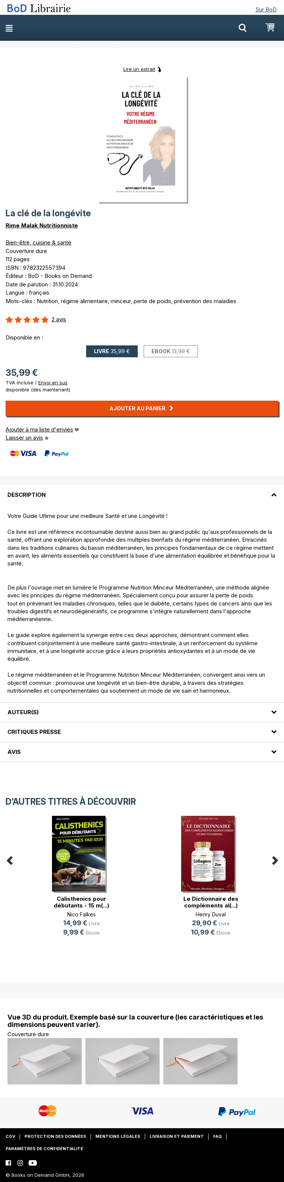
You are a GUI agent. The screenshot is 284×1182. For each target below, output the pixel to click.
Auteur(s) (23, 712)
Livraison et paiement (177, 1136)
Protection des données (55, 1136)
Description (26, 494)
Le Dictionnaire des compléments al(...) (210, 902)
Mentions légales (117, 1136)
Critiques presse (34, 731)
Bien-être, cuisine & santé (38, 242)
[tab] (142, 490)
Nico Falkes (81, 914)
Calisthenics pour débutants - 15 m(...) (81, 902)
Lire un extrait (139, 69)
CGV (10, 1136)
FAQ (217, 1136)
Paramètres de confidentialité (44, 1148)
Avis (14, 751)
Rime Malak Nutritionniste (42, 225)
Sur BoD (266, 9)
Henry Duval (211, 914)
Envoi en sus (53, 382)
